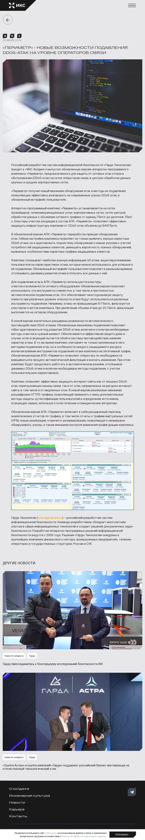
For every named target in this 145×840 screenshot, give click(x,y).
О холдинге (19, 788)
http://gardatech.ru (50, 517)
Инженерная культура (29, 795)
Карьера (16, 809)
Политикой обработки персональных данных (84, 836)
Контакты (18, 816)
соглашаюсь (51, 833)
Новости (17, 802)
